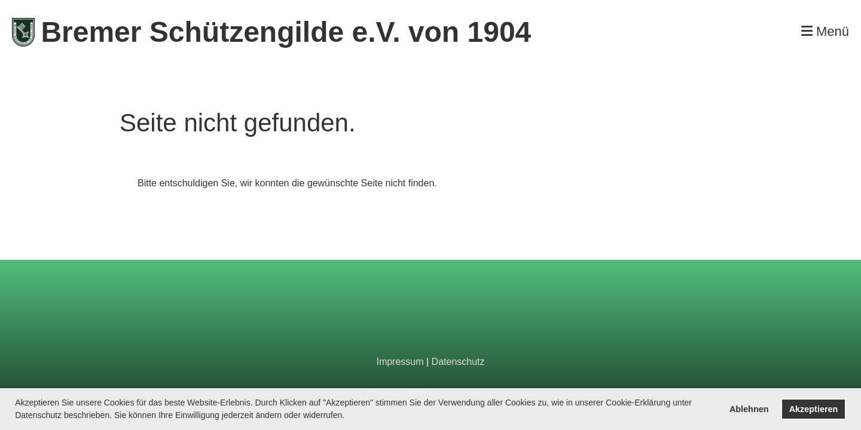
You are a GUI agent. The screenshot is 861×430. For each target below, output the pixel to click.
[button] (348, 416)
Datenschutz (458, 362)
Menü (825, 31)
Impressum (399, 362)
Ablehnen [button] (749, 409)
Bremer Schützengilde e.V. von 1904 (286, 32)
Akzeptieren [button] (813, 409)
